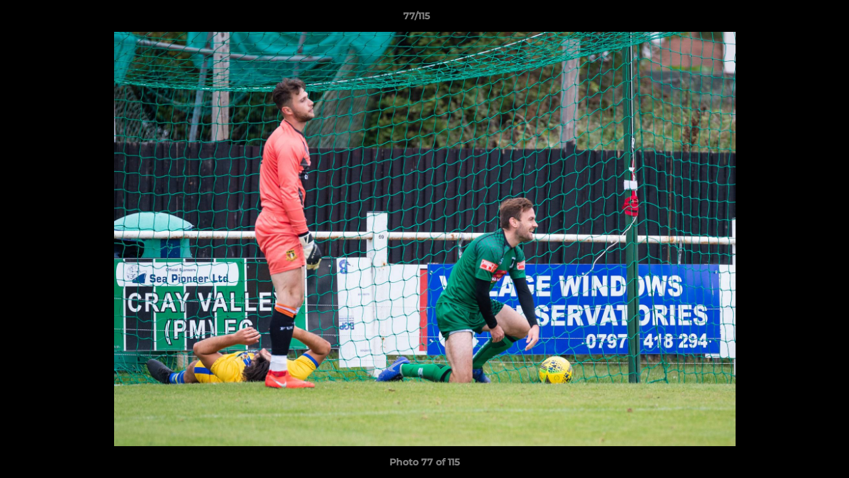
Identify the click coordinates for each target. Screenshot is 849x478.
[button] (793, 19)
